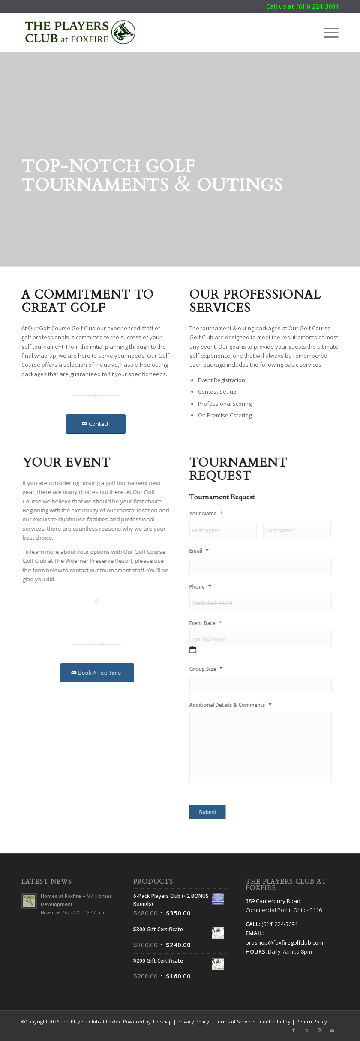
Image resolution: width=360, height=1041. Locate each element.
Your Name (213, 513)
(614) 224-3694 (317, 6)
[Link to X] (306, 1030)
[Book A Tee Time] (94, 672)
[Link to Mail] (332, 1030)
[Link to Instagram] (319, 1030)
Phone (207, 586)
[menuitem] (327, 32)
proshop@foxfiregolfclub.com (284, 942)
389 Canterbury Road (273, 901)
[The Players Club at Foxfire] (80, 32)
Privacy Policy (193, 1021)
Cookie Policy (275, 1021)
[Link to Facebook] (293, 1030)
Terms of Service (234, 1021)
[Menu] (327, 32)
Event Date (212, 623)
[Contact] (96, 424)
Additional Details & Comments (237, 705)
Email (206, 550)
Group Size (213, 669)
